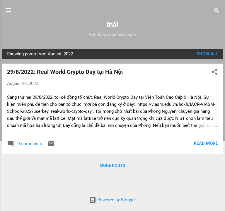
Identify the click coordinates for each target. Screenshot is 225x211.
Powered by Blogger (112, 200)
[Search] (216, 12)
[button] (214, 72)
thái (112, 25)
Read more (206, 143)
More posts (112, 165)
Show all (207, 54)
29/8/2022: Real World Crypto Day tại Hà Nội (65, 71)
